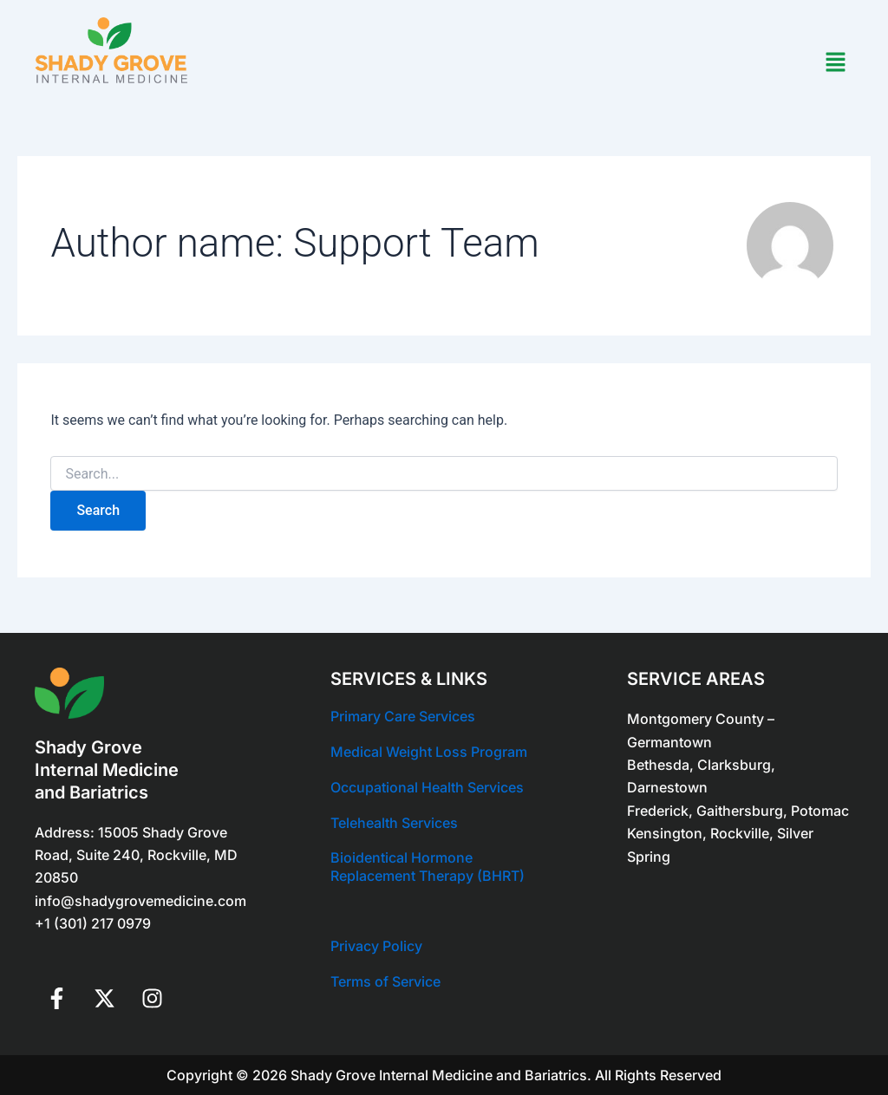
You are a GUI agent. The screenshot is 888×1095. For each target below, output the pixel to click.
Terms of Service (385, 981)
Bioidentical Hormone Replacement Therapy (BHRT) (427, 866)
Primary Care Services (402, 716)
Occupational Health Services (427, 787)
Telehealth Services (394, 822)
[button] (836, 63)
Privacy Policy (376, 946)
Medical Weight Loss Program (428, 751)
